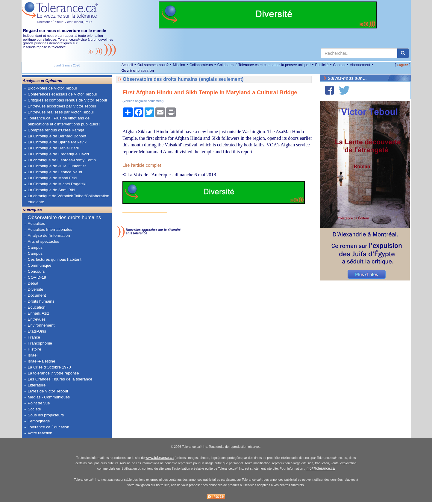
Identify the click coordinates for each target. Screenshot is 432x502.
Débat (33, 283)
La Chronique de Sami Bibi (51, 190)
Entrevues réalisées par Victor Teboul (61, 112)
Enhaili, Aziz (38, 313)
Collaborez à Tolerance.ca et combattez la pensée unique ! (264, 65)
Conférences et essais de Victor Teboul (62, 94)
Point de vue (39, 403)
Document (37, 295)
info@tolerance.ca (320, 468)
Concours (36, 271)
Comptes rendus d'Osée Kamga (56, 130)
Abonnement (360, 65)
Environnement (41, 325)
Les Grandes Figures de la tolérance (60, 379)
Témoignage (39, 421)
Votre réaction (40, 433)
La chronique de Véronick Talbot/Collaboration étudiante (68, 199)
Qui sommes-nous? (153, 65)
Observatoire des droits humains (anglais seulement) (183, 79)
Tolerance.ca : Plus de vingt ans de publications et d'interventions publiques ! (64, 121)
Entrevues (37, 319)
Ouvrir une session (138, 71)
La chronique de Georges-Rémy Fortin (62, 160)
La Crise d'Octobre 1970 (49, 367)
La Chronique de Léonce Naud (55, 172)
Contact (339, 65)
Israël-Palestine (41, 361)
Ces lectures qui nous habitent (54, 259)
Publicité (321, 65)
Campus (35, 247)
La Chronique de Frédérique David (58, 154)
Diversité (35, 289)
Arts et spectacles (43, 241)
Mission (179, 65)
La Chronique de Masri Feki (52, 178)
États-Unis (37, 331)
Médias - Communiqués (49, 397)
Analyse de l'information (49, 235)
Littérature (37, 385)
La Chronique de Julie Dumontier (57, 166)
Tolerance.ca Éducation (48, 427)
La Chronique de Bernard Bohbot (57, 136)
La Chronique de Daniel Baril (53, 148)
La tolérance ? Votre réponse (53, 373)
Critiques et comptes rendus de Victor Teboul (67, 100)
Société (34, 409)
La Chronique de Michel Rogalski (57, 184)
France (34, 337)
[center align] (403, 53)
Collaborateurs (201, 65)
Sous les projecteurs (46, 415)
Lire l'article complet (141, 165)
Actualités (36, 223)
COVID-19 (37, 277)
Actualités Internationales (50, 229)
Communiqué (39, 265)
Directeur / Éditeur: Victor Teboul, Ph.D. (65, 22)
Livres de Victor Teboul (48, 391)
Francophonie (40, 343)
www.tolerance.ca (159, 458)
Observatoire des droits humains (64, 217)
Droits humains (41, 301)
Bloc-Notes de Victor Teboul (52, 88)
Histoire (34, 349)
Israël (33, 355)
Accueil (127, 65)
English (402, 65)
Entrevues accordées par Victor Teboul (62, 106)
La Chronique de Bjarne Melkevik (57, 142)
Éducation (37, 307)
